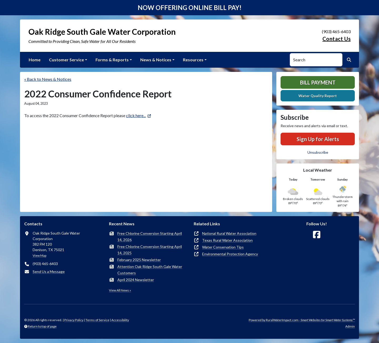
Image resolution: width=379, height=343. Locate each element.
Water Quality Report (317, 95)
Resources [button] (193, 59)
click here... (136, 115)
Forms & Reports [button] (112, 59)
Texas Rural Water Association (227, 240)
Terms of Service (97, 320)
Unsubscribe (317, 152)
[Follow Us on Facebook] (316, 234)
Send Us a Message (49, 271)
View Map (39, 255)
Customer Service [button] (66, 59)
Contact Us (336, 39)
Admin (350, 326)
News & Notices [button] (155, 59)
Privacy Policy (73, 320)
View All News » (120, 290)
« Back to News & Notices (47, 79)
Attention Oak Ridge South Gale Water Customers (149, 269)
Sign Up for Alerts (318, 139)
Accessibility (120, 320)
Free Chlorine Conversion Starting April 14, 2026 (149, 236)
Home (35, 59)
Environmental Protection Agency (230, 254)
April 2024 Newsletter (135, 279)
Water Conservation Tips (223, 247)
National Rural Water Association (229, 233)
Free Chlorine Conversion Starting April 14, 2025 (149, 249)
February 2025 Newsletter (139, 259)
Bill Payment (318, 82)
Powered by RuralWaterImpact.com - (302, 320)
